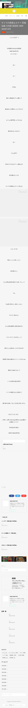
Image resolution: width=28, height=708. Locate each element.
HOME (6, 15)
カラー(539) (3, 487)
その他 (21, 655)
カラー (3, 32)
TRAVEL (4, 658)
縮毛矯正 (13, 655)
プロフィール (12, 15)
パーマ (5, 655)
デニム (4, 653)
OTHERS (12, 658)
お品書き (18, 15)
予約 (22, 15)
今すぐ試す (18, 6)
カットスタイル (13, 653)
